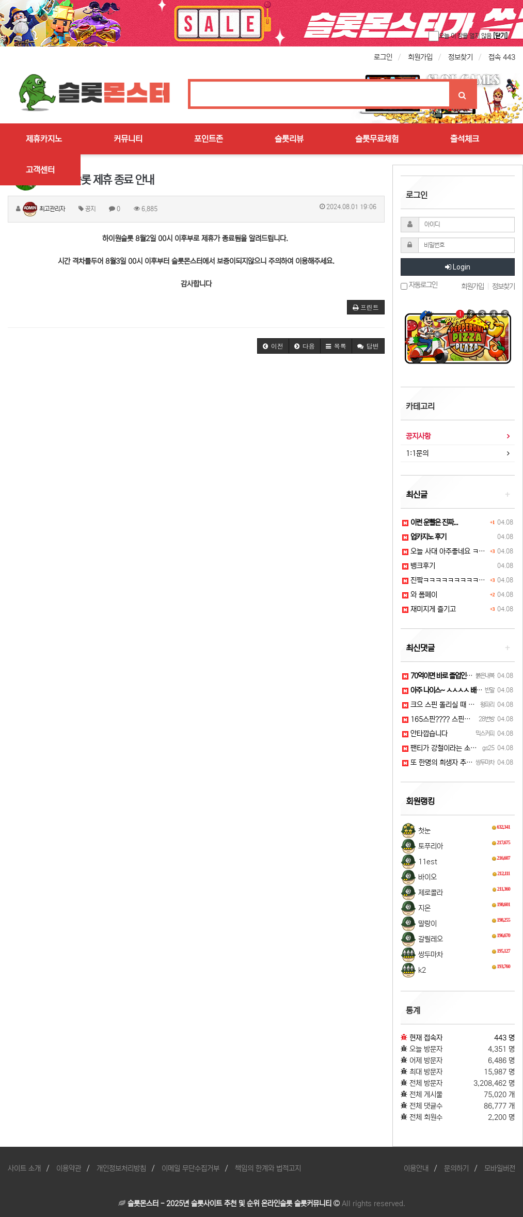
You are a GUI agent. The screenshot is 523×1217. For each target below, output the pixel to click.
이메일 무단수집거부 (190, 1168)
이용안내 (416, 1168)
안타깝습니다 (425, 734)
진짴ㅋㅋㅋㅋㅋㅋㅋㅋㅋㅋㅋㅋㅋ (452, 580)
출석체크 (464, 139)
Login (457, 267)
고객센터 (40, 170)
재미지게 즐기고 (429, 609)
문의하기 (456, 1168)
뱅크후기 (418, 566)
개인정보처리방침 (121, 1168)
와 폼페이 (419, 595)
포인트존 (208, 139)
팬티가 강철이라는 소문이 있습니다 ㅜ (460, 748)
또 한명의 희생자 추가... (440, 762)
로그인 (383, 57)
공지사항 (418, 436)
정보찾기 (460, 57)
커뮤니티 (128, 139)
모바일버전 (499, 1168)
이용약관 (68, 1168)
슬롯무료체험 (377, 139)
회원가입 (420, 57)
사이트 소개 (24, 1168)
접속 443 (501, 57)
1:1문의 (417, 453)
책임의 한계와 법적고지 (268, 1168)
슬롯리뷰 (289, 139)
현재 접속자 (425, 1038)
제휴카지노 (44, 139)
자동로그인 (419, 285)
